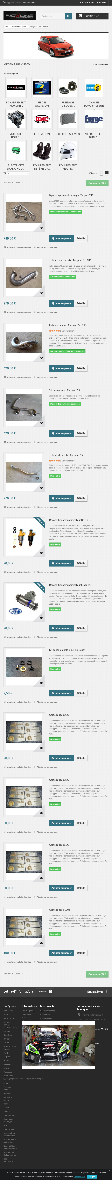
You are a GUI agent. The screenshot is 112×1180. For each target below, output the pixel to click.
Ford (6, 1053)
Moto (6, 1125)
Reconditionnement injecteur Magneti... (70, 584)
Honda (6, 1060)
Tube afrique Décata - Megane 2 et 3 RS (70, 260)
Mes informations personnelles (54, 1022)
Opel (6, 1083)
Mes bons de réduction (50, 1026)
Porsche (7, 1094)
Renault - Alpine (19, 27)
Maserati (7, 1064)
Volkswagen (9, 1115)
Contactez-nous (87, 2)
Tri (5, 173)
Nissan (7, 1079)
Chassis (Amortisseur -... (94, 106)
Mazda (6, 1068)
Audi (6, 1014)
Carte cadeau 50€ (59, 844)
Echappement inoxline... (16, 104)
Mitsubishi (8, 1076)
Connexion (102, 2)
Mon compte (47, 1006)
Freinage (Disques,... (68, 104)
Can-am (7, 1031)
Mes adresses (46, 1018)
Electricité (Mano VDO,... (16, 167)
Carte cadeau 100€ (59, 909)
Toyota (7, 1111)
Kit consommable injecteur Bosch (67, 649)
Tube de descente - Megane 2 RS (66, 454)
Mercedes (8, 1072)
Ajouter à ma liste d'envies (19, 247)
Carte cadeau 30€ (59, 779)
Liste (106, 173)
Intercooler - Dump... (94, 135)
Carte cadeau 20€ (59, 714)
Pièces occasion (42, 104)
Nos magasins (28, 1011)
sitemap (25, 1021)
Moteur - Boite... (16, 135)
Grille (101, 173)
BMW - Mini (9, 1018)
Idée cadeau (9, 1129)
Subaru (7, 1108)
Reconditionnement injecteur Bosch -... (70, 519)
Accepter (92, 1177)
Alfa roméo (8, 1011)
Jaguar (7, 1057)
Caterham (8, 1035)
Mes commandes (47, 1011)
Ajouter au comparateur (47, 247)
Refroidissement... (70, 134)
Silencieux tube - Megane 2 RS (65, 390)
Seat (5, 1104)
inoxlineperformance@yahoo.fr (91, 1043)
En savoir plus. (79, 1177)
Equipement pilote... (68, 167)
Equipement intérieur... (42, 167)
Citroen (7, 1039)
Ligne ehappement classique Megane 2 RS (71, 195)
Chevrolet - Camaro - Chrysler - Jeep (10, 1025)
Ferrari (6, 1043)
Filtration (42, 134)
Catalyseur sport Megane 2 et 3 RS (68, 325)
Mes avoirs (45, 1014)
